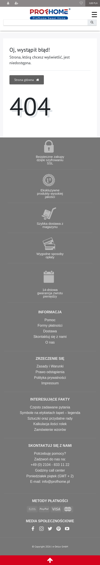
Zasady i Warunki (50, 366)
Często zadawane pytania (50, 407)
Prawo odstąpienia (50, 372)
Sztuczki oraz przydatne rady (49, 418)
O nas (50, 342)
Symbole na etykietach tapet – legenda (50, 413)
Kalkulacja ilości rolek (50, 424)
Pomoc (50, 320)
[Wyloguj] (8, 3)
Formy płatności (50, 325)
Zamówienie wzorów (50, 429)
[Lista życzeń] (81, 3)
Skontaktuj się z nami (49, 337)
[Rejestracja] (16, 3)
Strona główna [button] (26, 80)
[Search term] (46, 22)
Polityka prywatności (50, 378)
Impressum (50, 383)
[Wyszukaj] (92, 22)
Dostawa (50, 331)
